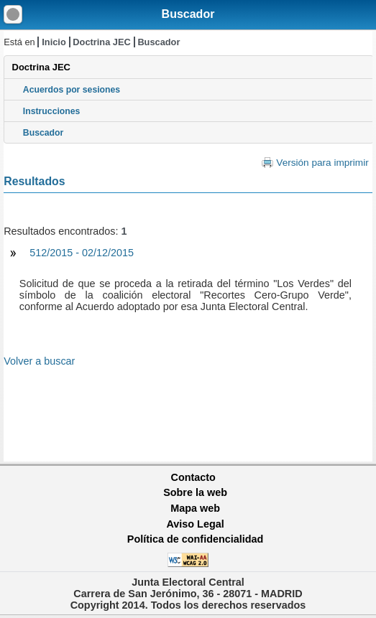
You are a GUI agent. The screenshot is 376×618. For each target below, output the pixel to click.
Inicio (53, 42)
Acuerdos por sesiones (71, 90)
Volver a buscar (39, 361)
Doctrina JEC (101, 42)
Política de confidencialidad (195, 539)
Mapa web (195, 508)
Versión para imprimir (322, 162)
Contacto (193, 477)
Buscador (188, 14)
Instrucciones (52, 111)
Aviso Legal (195, 524)
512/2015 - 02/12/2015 (81, 252)
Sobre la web (195, 492)
